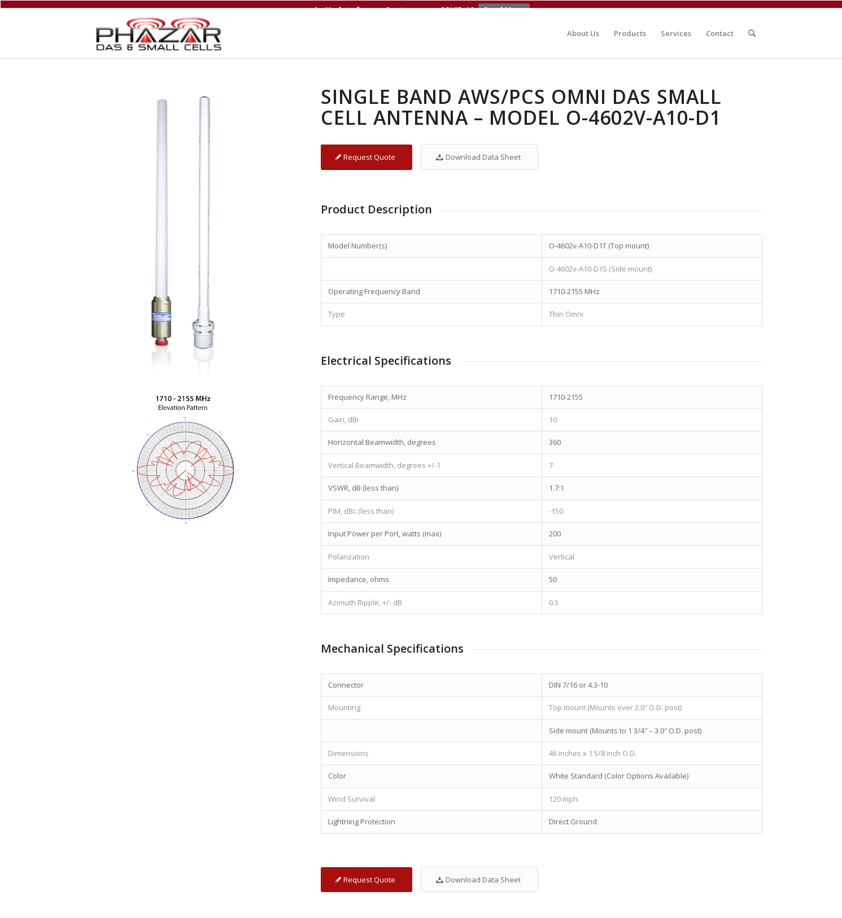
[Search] (752, 25)
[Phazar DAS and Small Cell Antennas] (160, 25)
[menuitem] (583, 25)
